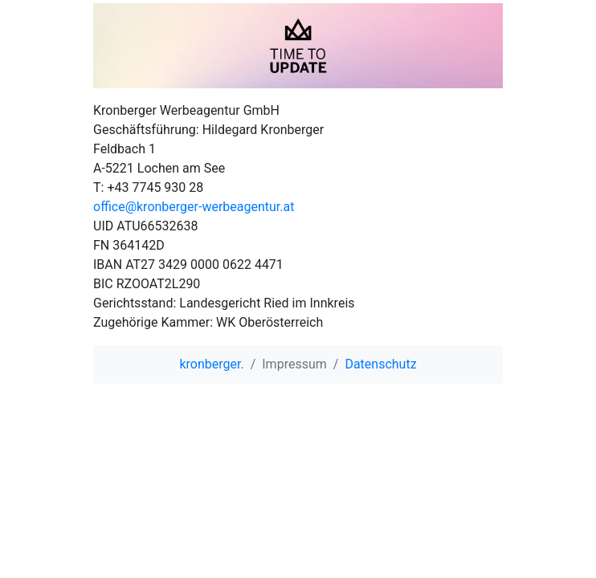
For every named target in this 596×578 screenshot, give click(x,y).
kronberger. (211, 364)
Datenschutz (380, 364)
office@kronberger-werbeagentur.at (193, 206)
